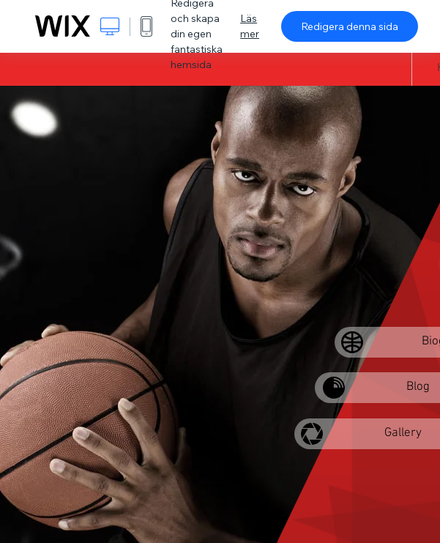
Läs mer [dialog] (249, 26)
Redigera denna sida (349, 26)
